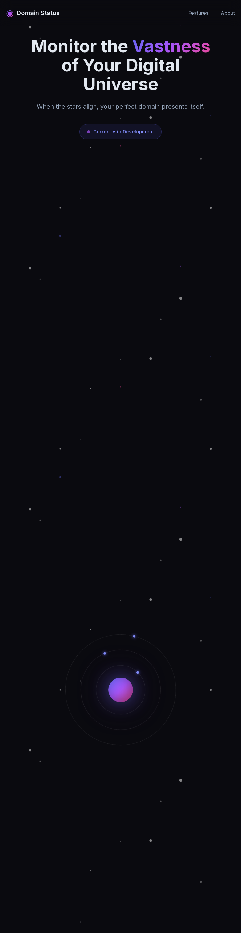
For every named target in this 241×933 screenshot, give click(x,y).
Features (198, 13)
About (228, 13)
